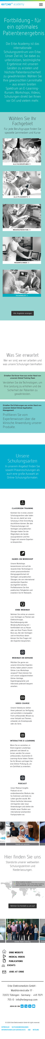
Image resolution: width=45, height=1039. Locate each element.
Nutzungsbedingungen (20, 1027)
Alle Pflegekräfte (21, 197)
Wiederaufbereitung (21, 230)
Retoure (36, 1030)
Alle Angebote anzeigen (22, 313)
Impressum (5, 1027)
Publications (16, 961)
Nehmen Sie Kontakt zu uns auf (22, 906)
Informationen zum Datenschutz (13, 1030)
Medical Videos (17, 957)
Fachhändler (21, 295)
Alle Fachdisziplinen (21, 164)
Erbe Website (16, 953)
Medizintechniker (20, 263)
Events (11, 965)
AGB (29, 1030)
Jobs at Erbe (16, 972)
